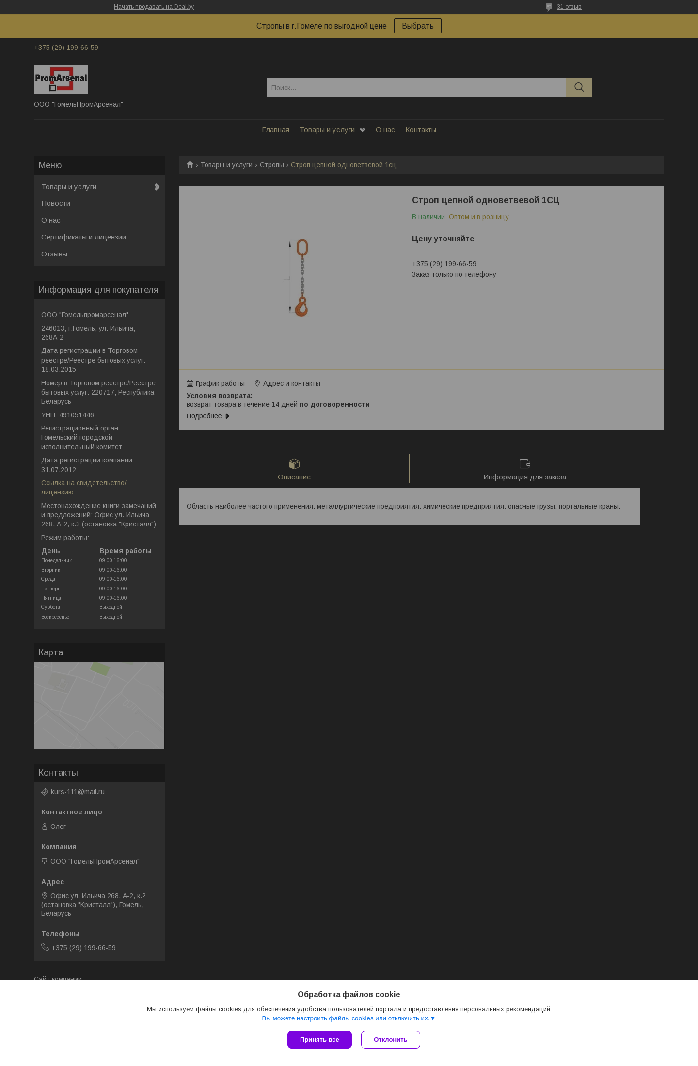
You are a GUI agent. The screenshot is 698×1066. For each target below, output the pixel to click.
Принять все (319, 1039)
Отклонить (391, 1039)
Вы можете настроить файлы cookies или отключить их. (345, 1018)
